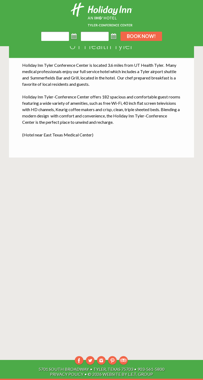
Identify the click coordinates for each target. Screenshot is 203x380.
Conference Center (71, 65)
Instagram (101, 360)
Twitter (90, 360)
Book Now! (141, 36)
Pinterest (112, 360)
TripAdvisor (123, 360)
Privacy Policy (67, 374)
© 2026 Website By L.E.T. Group (120, 374)
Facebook (79, 360)
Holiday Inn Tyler (38, 65)
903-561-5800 (150, 369)
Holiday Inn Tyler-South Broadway (101, 14)
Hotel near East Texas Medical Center (58, 134)
